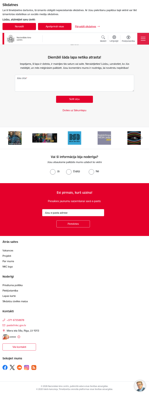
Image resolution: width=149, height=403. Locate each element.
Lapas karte (9, 296)
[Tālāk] (141, 138)
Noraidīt (19, 26)
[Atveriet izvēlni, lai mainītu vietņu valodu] (114, 39)
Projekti (7, 255)
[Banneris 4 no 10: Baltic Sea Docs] (74, 137)
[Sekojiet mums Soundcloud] (19, 367)
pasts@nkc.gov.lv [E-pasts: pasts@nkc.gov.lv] (16, 325)
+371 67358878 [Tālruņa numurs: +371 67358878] (15, 320)
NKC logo (8, 266)
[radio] (54, 171)
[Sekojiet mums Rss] (33, 367)
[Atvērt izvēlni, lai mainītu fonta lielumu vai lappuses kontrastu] (128, 39)
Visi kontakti (19, 346)
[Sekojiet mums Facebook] (5, 367)
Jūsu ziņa (21, 78)
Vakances (8, 250)
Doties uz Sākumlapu (74, 110)
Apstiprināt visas (55, 26)
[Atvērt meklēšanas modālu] (103, 39)
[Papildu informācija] (19, 337)
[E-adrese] (9, 337)
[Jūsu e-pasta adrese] (73, 212)
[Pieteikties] (73, 223)
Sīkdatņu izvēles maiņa (15, 301)
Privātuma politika (13, 285)
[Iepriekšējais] (7, 138)
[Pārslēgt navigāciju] (143, 39)
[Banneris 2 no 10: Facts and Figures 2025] (15, 137)
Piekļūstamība (10, 290)
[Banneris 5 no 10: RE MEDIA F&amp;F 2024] (104, 137)
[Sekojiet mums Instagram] (26, 367)
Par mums (8, 261)
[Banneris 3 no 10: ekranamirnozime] (44, 137)
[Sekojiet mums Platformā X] (12, 367)
